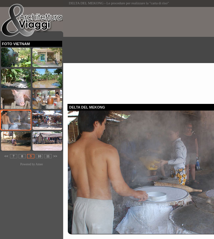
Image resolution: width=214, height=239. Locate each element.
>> (55, 156)
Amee (39, 164)
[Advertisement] (140, 53)
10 (39, 156)
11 (48, 156)
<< (6, 156)
